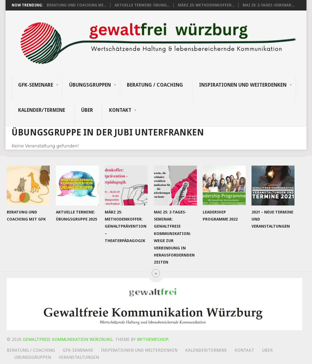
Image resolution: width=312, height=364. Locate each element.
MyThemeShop (152, 339)
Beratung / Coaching (155, 85)
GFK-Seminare (35, 85)
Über (87, 110)
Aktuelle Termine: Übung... (142, 5)
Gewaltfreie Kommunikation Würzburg (67, 339)
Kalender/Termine (41, 110)
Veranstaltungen (79, 357)
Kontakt (120, 110)
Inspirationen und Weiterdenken (243, 85)
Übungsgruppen (90, 85)
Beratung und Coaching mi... (76, 5)
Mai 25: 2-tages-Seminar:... (269, 5)
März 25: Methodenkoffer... (206, 5)
